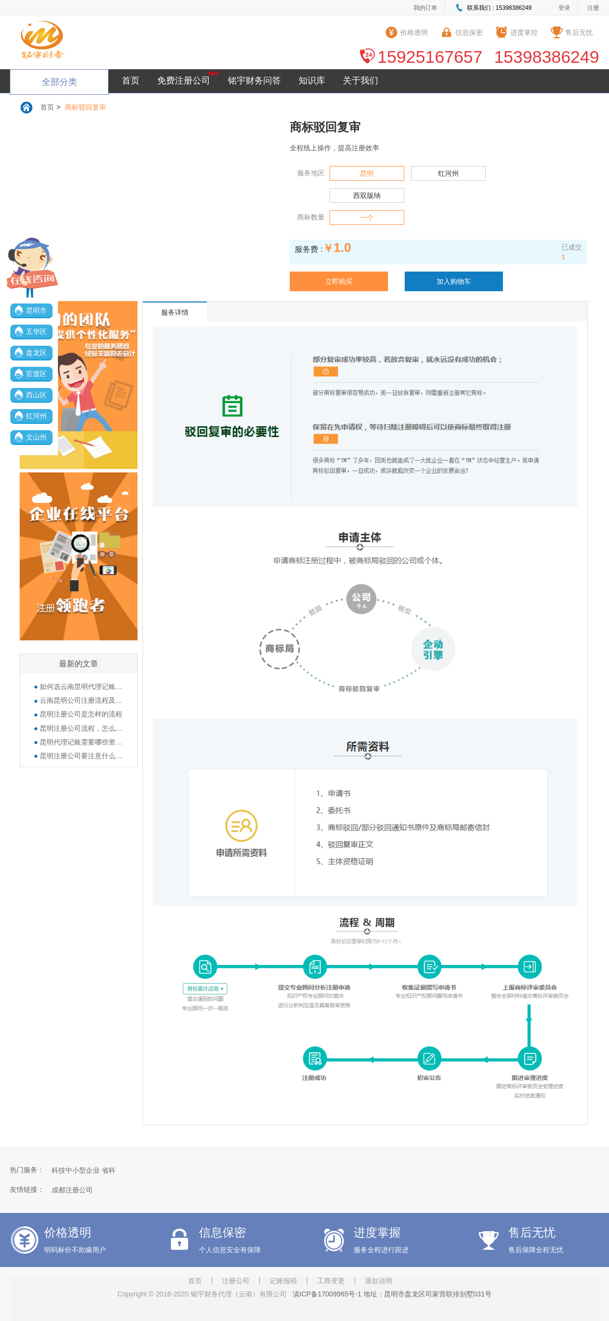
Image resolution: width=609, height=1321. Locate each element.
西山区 (36, 395)
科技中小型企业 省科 (83, 1170)
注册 (593, 7)
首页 (130, 80)
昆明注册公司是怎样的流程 (78, 714)
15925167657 (429, 56)
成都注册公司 (72, 1190)
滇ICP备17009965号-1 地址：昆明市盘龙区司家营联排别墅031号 (390, 1294)
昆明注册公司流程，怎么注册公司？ (78, 728)
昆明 (367, 173)
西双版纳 (367, 195)
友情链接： (27, 1189)
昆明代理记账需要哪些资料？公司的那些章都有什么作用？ (78, 742)
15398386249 (546, 56)
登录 (564, 7)
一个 (367, 217)
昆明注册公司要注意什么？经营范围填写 (78, 756)
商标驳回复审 (85, 107)
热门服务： (27, 1170)
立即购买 (339, 281)
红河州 (36, 416)
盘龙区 (36, 353)
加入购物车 (454, 281)
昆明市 (36, 310)
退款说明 (378, 1281)
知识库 (312, 80)
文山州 (36, 437)
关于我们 (360, 80)
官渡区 (36, 374)
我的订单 (425, 7)
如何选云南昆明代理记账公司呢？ (78, 686)
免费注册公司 (183, 80)
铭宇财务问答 (254, 80)
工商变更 (331, 1281)
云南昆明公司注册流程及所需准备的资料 (78, 700)
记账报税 (283, 1281)
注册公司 (235, 1281)
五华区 (36, 331)
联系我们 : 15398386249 (499, 7)
